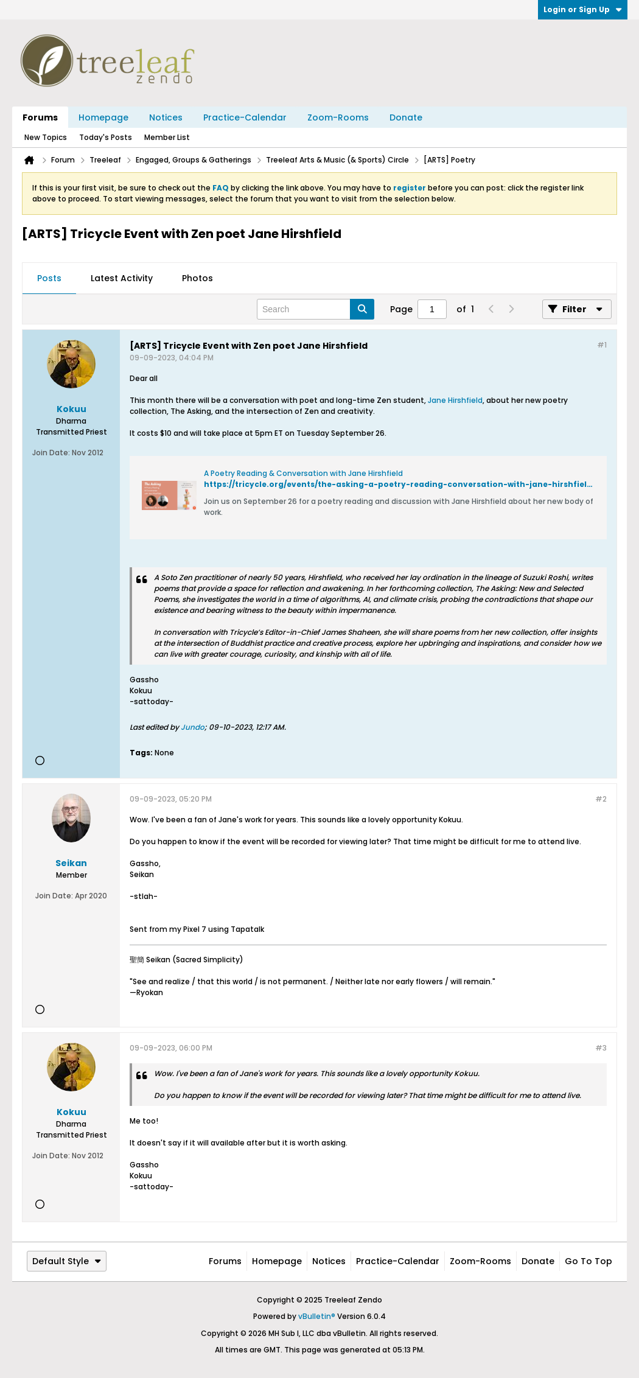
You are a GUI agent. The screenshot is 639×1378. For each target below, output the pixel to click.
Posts (49, 278)
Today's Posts (105, 137)
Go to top (588, 1261)
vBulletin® (316, 1316)
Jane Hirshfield (455, 400)
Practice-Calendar (245, 117)
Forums (40, 117)
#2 (601, 799)
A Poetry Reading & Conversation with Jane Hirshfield (303, 473)
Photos (197, 278)
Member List (167, 137)
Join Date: (51, 452)
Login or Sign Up (582, 9)
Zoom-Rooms (338, 117)
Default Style (66, 1261)
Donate (405, 117)
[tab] (49, 279)
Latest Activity (122, 278)
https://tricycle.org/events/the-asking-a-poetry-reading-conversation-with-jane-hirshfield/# (403, 484)
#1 (602, 345)
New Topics (45, 137)
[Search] (315, 309)
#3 (601, 1048)
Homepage (103, 117)
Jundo (192, 727)
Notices (166, 117)
